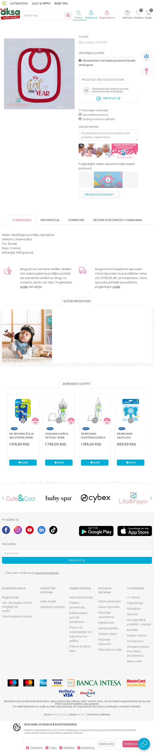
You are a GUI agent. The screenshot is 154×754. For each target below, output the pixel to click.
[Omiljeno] (138, 13)
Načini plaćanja (109, 635)
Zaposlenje (135, 636)
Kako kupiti (48, 635)
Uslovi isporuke (109, 640)
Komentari (76, 253)
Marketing (87, 747)
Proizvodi (16, 40)
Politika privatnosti (77, 638)
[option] (108, 184)
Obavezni (36, 747)
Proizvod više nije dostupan (103, 113)
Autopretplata (108, 661)
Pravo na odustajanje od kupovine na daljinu (80, 667)
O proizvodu (21, 253)
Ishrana (30, 40)
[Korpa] (148, 15)
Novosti (132, 647)
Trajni (53, 747)
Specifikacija (50, 253)
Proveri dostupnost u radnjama (117, 253)
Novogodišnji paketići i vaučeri (139, 655)
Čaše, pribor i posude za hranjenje (58, 40)
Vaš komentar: (89, 160)
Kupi (23, 496)
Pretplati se (108, 131)
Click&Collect (107, 667)
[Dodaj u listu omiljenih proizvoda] (23, 454)
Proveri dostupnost (99, 228)
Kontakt (132, 663)
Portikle (87, 40)
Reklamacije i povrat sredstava (78, 650)
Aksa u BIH (134, 694)
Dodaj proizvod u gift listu (97, 152)
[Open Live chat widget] (144, 744)
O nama (133, 631)
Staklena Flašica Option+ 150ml (56, 469)
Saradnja (133, 642)
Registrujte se (107, 18)
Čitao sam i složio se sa (32, 606)
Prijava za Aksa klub (80, 682)
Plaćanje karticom (104, 675)
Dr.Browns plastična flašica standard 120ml (93, 470)
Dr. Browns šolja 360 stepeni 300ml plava (21, 470)
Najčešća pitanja (53, 640)
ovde (24, 320)
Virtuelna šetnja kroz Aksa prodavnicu (138, 684)
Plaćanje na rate (110, 683)
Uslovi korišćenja (81, 631)
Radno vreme (137, 669)
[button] (47, 15)
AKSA (5, 40)
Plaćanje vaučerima (106, 648)
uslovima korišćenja (47, 606)
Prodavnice (135, 674)
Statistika (69, 747)
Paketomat (106, 656)
